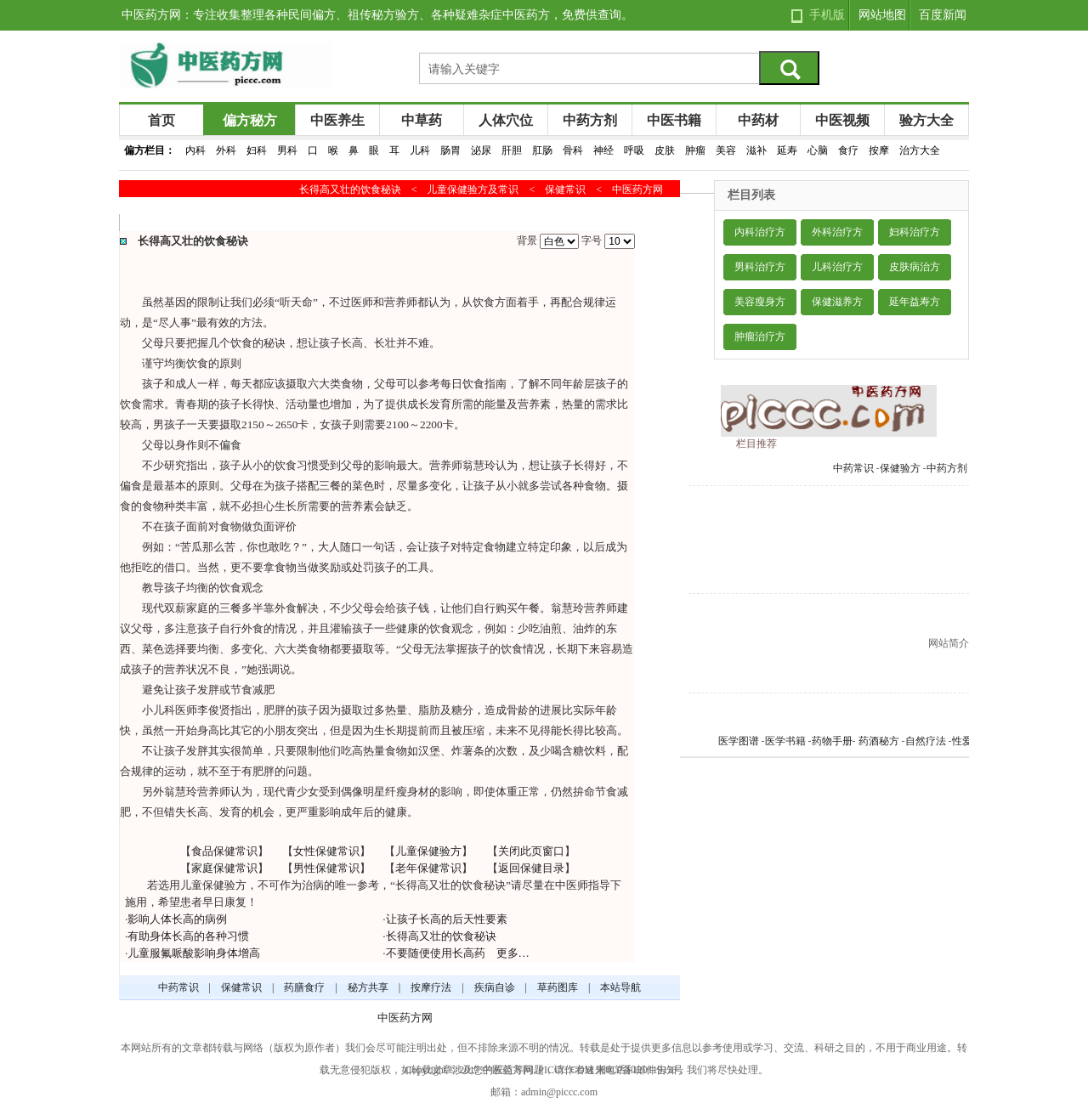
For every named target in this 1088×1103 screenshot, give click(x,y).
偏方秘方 (250, 120)
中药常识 (853, 468)
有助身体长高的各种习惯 (188, 936)
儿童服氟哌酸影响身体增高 (194, 953)
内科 (195, 150)
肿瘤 (695, 150)
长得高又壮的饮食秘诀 (441, 936)
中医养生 (337, 120)
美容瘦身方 (759, 302)
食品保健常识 (224, 851)
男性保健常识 (326, 868)
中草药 (421, 120)
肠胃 (450, 150)
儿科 (420, 150)
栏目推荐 (756, 444)
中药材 (758, 120)
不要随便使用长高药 (435, 953)
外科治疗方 (837, 232)
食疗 (848, 150)
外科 (226, 150)
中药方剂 (590, 120)
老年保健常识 (428, 868)
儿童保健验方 (428, 851)
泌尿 (481, 150)
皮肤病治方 (914, 267)
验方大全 (926, 120)
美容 (726, 150)
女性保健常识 (326, 851)
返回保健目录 (531, 868)
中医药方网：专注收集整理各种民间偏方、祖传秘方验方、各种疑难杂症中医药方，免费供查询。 (377, 14)
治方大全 (919, 150)
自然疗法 (925, 741)
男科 (287, 150)
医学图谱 (738, 741)
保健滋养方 (837, 302)
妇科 (256, 150)
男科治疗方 (759, 267)
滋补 (756, 150)
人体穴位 (506, 120)
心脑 (818, 150)
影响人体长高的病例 (177, 919)
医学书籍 (785, 741)
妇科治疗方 (914, 232)
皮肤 (664, 150)
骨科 (573, 150)
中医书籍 (674, 120)
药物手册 (832, 741)
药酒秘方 (878, 741)
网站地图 (882, 14)
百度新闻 (942, 14)
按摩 (879, 150)
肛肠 (542, 150)
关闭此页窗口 (531, 851)
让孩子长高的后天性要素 (446, 919)
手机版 (827, 14)
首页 (161, 120)
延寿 (787, 150)
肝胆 (512, 150)
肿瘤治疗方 (759, 336)
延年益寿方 (914, 302)
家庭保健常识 (224, 868)
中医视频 (842, 120)
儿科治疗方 (837, 267)
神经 (603, 150)
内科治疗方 (759, 232)
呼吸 (634, 150)
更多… (513, 953)
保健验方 (900, 468)
